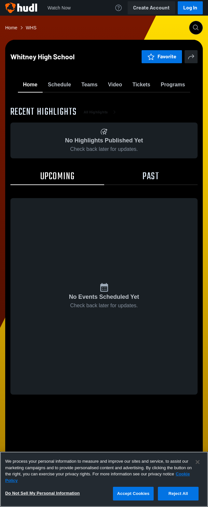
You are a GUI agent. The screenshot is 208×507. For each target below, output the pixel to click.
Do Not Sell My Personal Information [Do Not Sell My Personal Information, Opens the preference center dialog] (42, 493)
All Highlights (101, 150)
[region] (104, 479)
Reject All (178, 493)
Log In (190, 7)
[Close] (197, 462)
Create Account (151, 7)
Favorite (96, 100)
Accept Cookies (133, 493)
